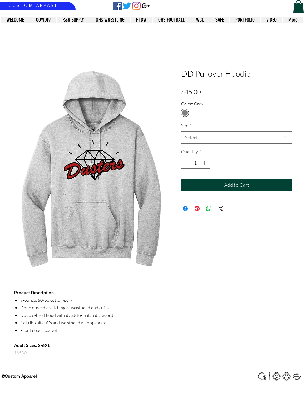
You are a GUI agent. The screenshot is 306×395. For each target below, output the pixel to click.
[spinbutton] (195, 162)
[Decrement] (186, 162)
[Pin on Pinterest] (197, 208)
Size (186, 125)
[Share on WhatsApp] (209, 208)
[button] (298, 6)
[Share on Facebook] (185, 208)
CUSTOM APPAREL (35, 5)
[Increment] (205, 162)
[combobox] (236, 137)
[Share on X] (221, 208)
